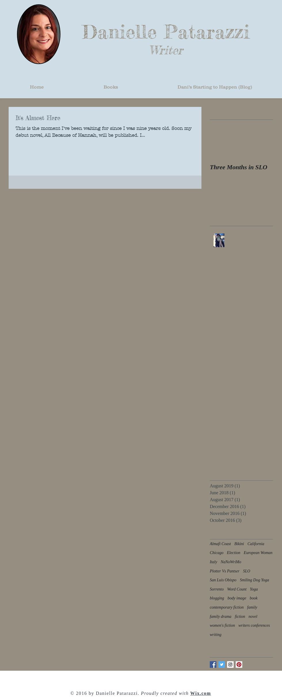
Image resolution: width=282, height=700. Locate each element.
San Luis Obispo (223, 580)
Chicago (216, 553)
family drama (220, 616)
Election (233, 553)
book (254, 598)
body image (237, 598)
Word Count (236, 589)
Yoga (254, 589)
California (255, 544)
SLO (246, 571)
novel (253, 616)
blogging (217, 598)
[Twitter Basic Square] (221, 664)
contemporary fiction (227, 607)
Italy (213, 562)
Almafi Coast (220, 544)
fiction (240, 616)
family (252, 607)
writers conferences (254, 625)
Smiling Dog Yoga (254, 580)
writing (215, 634)
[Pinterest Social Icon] (239, 664)
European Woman (258, 553)
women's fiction (222, 625)
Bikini (239, 544)
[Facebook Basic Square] (213, 664)
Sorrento (217, 589)
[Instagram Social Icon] (230, 664)
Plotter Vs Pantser (224, 571)
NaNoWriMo (231, 562)
